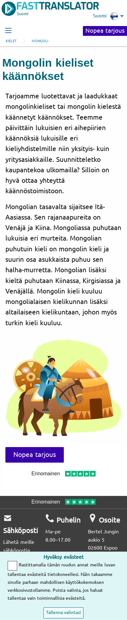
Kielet (11, 41)
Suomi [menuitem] (105, 16)
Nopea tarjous (104, 31)
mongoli (40, 41)
